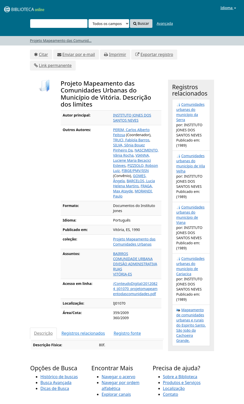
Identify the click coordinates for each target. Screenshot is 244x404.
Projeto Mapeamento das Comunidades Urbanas (134, 242)
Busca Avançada (55, 382)
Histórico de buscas (59, 376)
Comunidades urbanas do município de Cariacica (190, 266)
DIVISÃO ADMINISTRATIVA (135, 263)
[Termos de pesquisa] (58, 23)
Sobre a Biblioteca (180, 376)
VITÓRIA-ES (122, 274)
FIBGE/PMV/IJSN (135, 170)
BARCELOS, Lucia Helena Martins (134, 183)
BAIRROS (120, 253)
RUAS (117, 269)
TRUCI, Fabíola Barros (131, 139)
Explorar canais (116, 394)
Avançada (165, 23)
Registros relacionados (83, 333)
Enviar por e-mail (78, 54)
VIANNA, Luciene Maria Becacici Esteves (132, 160)
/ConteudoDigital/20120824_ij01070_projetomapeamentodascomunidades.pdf (135, 288)
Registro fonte (127, 333)
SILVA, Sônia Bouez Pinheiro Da (129, 148)
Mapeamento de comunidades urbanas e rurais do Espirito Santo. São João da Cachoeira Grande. (191, 325)
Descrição (43, 333)
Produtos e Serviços (182, 382)
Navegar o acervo (118, 376)
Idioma (228, 7)
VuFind (16, 7)
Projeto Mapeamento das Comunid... (61, 40)
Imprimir (117, 54)
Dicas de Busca (54, 388)
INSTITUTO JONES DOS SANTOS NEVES (132, 118)
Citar (43, 54)
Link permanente (55, 65)
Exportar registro (156, 54)
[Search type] (108, 23)
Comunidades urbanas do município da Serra (190, 112)
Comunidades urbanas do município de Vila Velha (190, 163)
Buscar (141, 23)
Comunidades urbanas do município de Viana (190, 215)
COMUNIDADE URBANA (133, 258)
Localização (174, 388)
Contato (170, 394)
